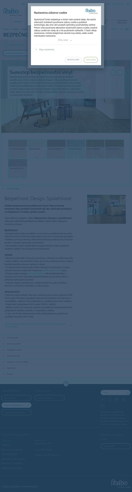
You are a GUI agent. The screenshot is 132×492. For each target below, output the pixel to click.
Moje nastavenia (44, 49)
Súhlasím (91, 60)
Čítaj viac (65, 40)
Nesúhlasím (73, 60)
